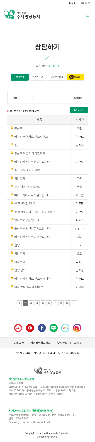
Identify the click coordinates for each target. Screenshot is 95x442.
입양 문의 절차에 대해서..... (30, 287)
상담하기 (54, 66)
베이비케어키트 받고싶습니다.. (32, 237)
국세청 (78, 343)
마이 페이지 (85, 3)
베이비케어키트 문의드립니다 (32, 162)
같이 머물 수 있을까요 (27, 187)
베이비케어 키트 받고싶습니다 (32, 278)
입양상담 (19, 178)
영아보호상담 (57, 77)
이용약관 (19, 343)
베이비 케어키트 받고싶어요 (31, 137)
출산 (17, 145)
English (72, 3)
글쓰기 (78, 110)
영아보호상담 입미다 (26, 220)
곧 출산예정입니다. (25, 203)
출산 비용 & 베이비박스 (28, 170)
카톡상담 (76, 77)
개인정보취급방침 (40, 343)
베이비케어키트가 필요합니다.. (32, 195)
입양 (17, 245)
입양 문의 (20, 270)
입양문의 (19, 253)
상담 (44, 66)
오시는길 (62, 343)
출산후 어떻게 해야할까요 (29, 153)
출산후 (18, 128)
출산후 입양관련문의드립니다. (32, 228)
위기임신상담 (38, 77)
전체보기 (20, 77)
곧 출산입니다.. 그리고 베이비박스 (34, 212)
